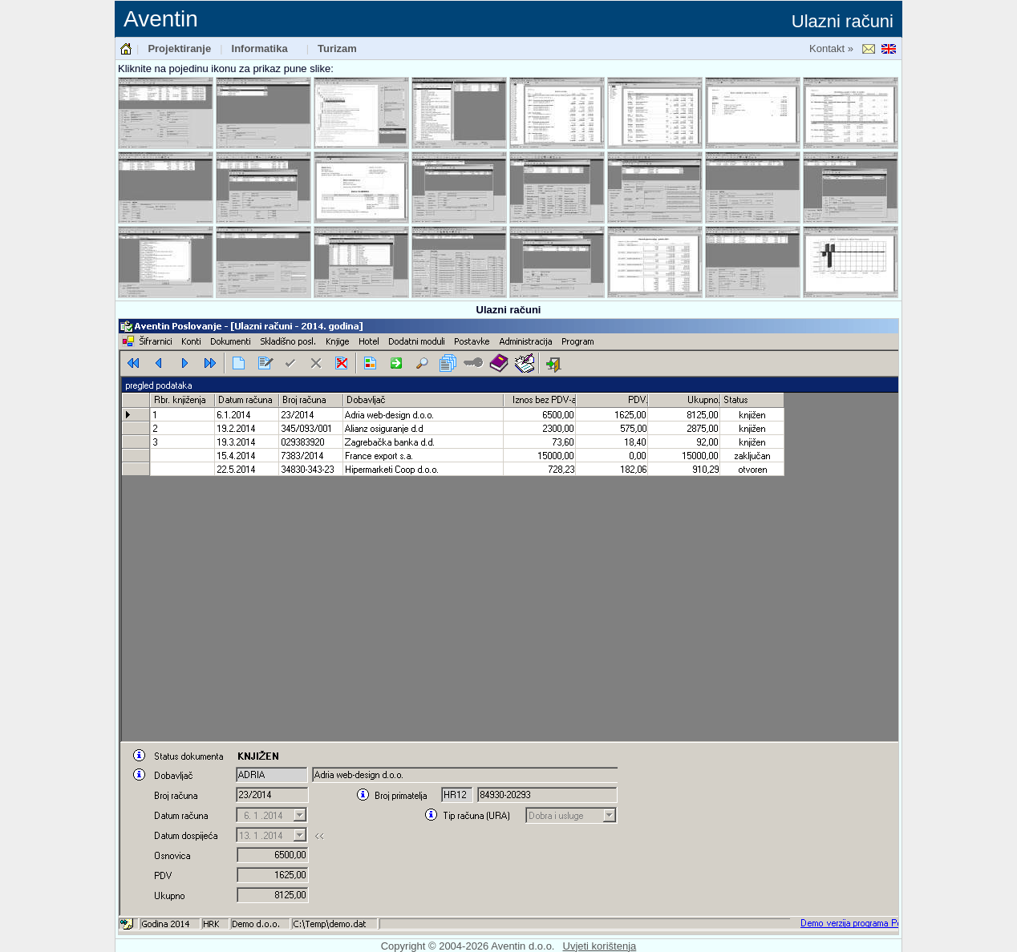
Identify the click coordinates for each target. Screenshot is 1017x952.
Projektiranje (179, 48)
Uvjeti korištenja (600, 946)
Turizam (337, 48)
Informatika (260, 48)
